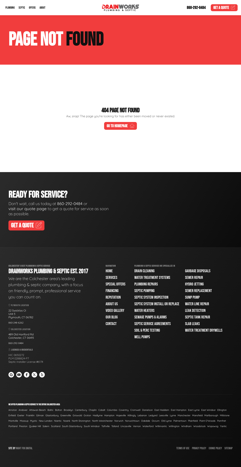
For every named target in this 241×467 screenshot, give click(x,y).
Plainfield (193, 420)
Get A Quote (26, 225)
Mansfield (197, 415)
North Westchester (102, 420)
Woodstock (199, 426)
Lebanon (142, 415)
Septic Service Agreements (152, 323)
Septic (22, 7)
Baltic (50, 410)
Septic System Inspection (151, 297)
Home (109, 271)
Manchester (184, 415)
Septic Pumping (144, 290)
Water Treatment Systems (152, 277)
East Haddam (161, 410)
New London (45, 420)
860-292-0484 (196, 7)
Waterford (147, 426)
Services (111, 277)
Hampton (109, 415)
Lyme (173, 415)
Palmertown (179, 420)
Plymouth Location (18, 305)
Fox (23, 448)
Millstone (225, 415)
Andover (23, 410)
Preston (23, 426)
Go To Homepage (120, 126)
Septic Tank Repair (197, 317)
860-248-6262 (15, 322)
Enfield (12, 415)
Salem (46, 426)
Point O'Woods (207, 420)
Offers (32, 7)
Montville (13, 420)
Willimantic (161, 426)
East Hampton (178, 410)
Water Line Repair (197, 304)
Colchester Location (19, 329)
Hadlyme (98, 415)
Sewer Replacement (198, 290)
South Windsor (92, 426)
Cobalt (101, 410)
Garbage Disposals (197, 271)
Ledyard (153, 415)
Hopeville (121, 415)
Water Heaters (144, 310)
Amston (12, 410)
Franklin (30, 415)
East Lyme (194, 410)
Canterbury (81, 410)
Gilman (40, 415)
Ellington (222, 410)
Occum (156, 420)
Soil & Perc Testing (147, 330)
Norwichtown (132, 420)
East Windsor (208, 410)
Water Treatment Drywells (203, 330)
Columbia (112, 410)
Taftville (105, 426)
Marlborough (211, 415)
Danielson (147, 410)
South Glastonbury (72, 426)
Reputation (113, 297)
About (42, 7)
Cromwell (135, 410)
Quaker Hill (35, 426)
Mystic (33, 420)
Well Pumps (142, 337)
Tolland (115, 426)
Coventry (124, 410)
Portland (12, 426)
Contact (111, 323)
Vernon (137, 426)
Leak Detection (195, 310)
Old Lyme (166, 420)
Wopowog (212, 426)
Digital (29, 448)
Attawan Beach (37, 410)
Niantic (58, 420)
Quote (224, 7)
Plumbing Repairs (146, 284)
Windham (186, 426)
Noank (66, 420)
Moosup (24, 420)
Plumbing (10, 7)
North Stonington (81, 420)
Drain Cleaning (144, 271)
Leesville (163, 415)
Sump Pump (192, 297)
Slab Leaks (192, 323)
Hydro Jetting (194, 284)
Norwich (118, 420)
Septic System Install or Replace (156, 304)
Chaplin (93, 410)
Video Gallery (115, 310)
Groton (87, 415)
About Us (112, 304)
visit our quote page (27, 208)
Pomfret (221, 420)
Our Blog (112, 317)
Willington (174, 426)
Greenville (65, 415)
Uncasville (125, 426)
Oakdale (145, 420)
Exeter (20, 415)
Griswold (77, 415)
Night (18, 448)
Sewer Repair (194, 277)
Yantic (223, 426)
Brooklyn (68, 410)
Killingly (132, 415)
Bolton (58, 410)
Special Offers (115, 284)
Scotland (55, 426)
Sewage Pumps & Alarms (150, 317)
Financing (112, 290)
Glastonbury (52, 415)
